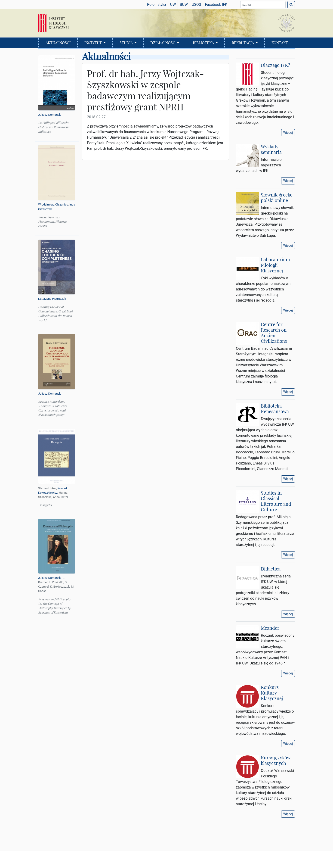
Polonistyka (156, 4)
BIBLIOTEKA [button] (204, 43)
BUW (184, 4)
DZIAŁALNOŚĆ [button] (163, 43)
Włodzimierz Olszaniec (53, 204)
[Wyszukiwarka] (263, 4)
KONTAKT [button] (279, 43)
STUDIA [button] (127, 43)
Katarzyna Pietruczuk (52, 298)
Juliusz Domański (50, 114)
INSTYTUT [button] (93, 43)
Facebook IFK (216, 4)
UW (173, 4)
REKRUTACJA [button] (243, 43)
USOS (196, 4)
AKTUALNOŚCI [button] (58, 43)
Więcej (288, 132)
